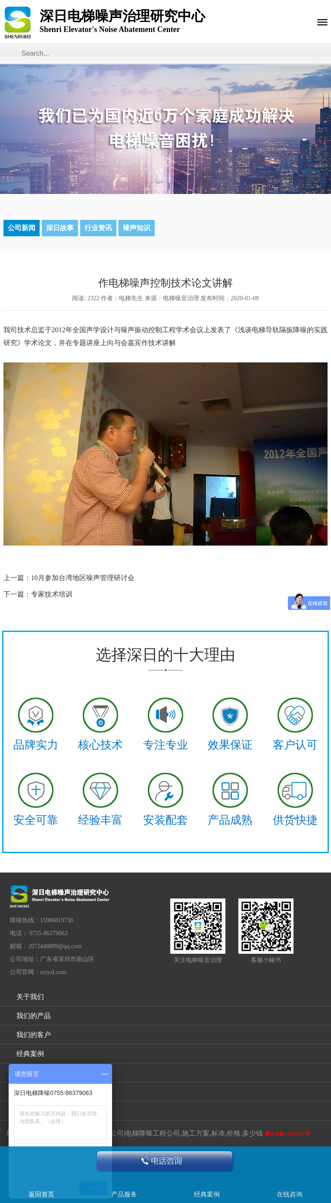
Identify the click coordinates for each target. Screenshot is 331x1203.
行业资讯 (98, 228)
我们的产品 (33, 1015)
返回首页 (41, 1194)
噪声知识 (136, 228)
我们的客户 (33, 1034)
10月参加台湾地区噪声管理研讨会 (82, 577)
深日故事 (60, 228)
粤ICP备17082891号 (287, 1134)
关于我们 (30, 996)
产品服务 (124, 1194)
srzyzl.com (53, 972)
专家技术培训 (51, 594)
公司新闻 (21, 228)
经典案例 (30, 1053)
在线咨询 (290, 1194)
